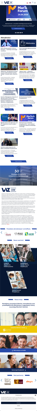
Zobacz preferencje (18, 408)
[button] (35, 395)
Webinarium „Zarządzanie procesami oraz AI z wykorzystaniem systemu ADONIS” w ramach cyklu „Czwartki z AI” (9, 73)
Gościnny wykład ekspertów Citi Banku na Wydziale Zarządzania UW (9, 148)
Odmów (18, 405)
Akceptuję (18, 402)
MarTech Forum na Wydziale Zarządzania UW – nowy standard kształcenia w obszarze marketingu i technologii (27, 124)
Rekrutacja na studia (19, 350)
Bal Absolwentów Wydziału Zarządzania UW (25, 97)
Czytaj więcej (9, 58)
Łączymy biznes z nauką (18, 327)
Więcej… (8, 224)
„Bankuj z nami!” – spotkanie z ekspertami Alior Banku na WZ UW (27, 72)
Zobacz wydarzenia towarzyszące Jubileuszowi (18, 179)
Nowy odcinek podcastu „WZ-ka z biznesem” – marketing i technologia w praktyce (9, 50)
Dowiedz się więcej (18, 28)
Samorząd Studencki (19, 370)
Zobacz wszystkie (18, 161)
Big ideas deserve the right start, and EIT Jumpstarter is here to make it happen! (9, 124)
